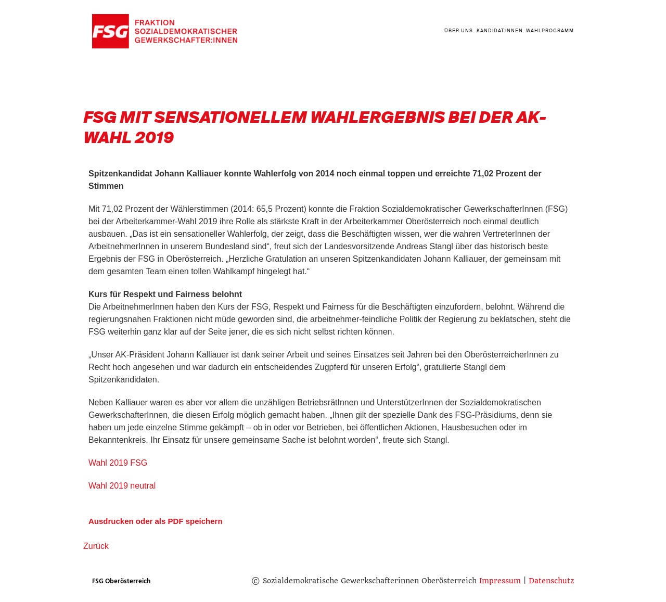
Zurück (96, 546)
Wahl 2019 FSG (117, 462)
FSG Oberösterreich (121, 581)
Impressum (500, 581)
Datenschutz (551, 581)
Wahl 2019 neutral (122, 485)
